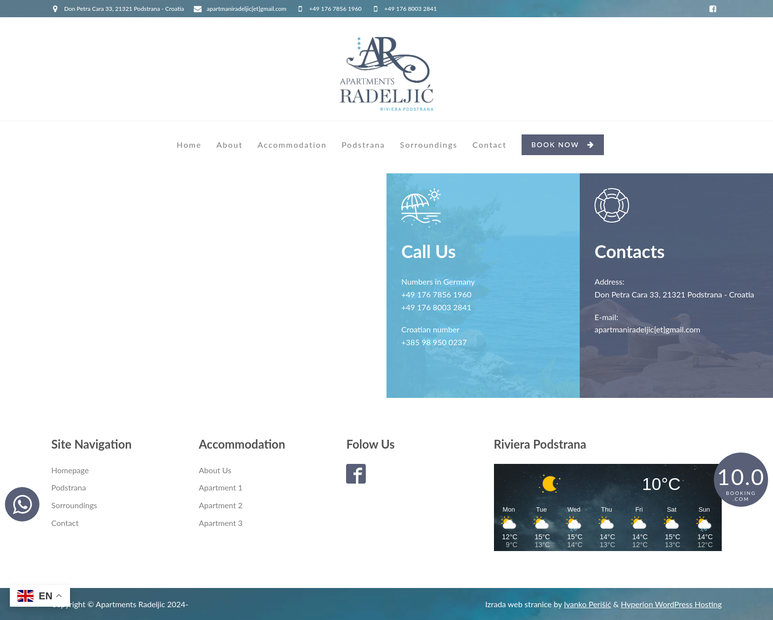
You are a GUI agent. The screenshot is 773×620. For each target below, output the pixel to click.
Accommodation (291, 144)
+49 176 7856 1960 (335, 8)
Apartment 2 (221, 505)
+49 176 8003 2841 (411, 8)
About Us (215, 470)
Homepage (70, 470)
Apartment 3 (221, 522)
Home (189, 144)
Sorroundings (428, 144)
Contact (489, 144)
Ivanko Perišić (587, 604)
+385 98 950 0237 (434, 342)
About (229, 144)
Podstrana (363, 144)
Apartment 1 (221, 487)
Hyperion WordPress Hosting (671, 604)
